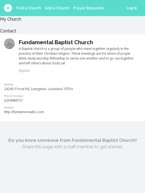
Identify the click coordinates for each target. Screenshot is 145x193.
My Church (10, 19)
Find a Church (28, 8)
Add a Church (57, 8)
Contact (8, 31)
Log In (132, 8)
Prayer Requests (88, 8)
